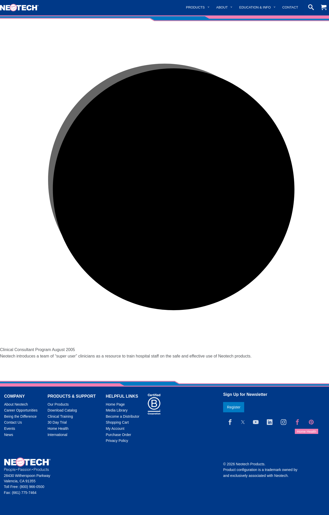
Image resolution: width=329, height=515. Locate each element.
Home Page (115, 404)
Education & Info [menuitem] (255, 7)
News (8, 435)
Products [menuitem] (195, 7)
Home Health (58, 428)
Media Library (116, 410)
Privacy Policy (117, 441)
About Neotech (16, 404)
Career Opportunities (21, 410)
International (57, 435)
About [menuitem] (222, 7)
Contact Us (13, 422)
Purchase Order (118, 435)
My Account (115, 428)
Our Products (58, 404)
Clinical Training (60, 416)
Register (233, 407)
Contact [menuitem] (290, 7)
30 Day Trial (57, 422)
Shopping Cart (117, 422)
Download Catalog (62, 410)
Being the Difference (20, 416)
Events (9, 428)
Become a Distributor (122, 416)
